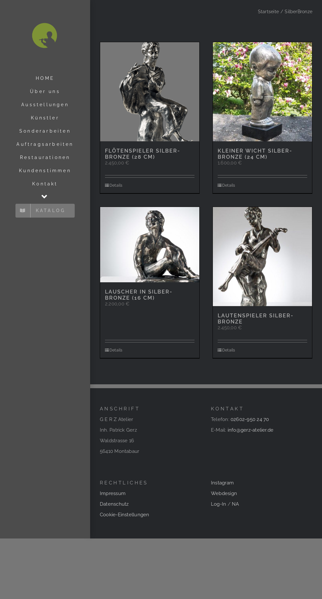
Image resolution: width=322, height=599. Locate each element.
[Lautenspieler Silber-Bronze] (262, 256)
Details (116, 185)
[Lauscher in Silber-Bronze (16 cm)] (149, 244)
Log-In (218, 504)
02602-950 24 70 (250, 419)
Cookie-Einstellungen (124, 515)
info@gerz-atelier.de (251, 430)
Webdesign (224, 493)
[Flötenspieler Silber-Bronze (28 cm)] (149, 91)
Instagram (222, 483)
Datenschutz (114, 504)
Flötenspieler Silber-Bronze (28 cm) (142, 154)
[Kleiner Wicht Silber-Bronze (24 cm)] (262, 91)
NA (235, 504)
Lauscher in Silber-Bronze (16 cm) (139, 295)
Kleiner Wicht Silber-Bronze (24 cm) (255, 154)
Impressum (113, 493)
